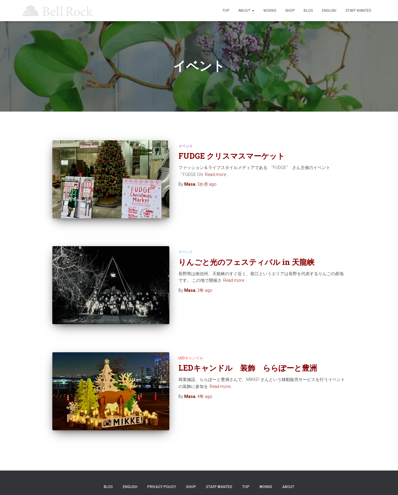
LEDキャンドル (190, 342)
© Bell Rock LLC (199, 481)
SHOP (290, 10)
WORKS (269, 10)
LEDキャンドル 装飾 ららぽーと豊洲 (251, 352)
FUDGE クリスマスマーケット (231, 156)
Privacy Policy (161, 466)
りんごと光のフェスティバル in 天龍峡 (246, 254)
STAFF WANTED (358, 10)
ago (207, 184)
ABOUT (246, 10)
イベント (185, 146)
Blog (308, 10)
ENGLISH (329, 10)
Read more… (217, 174)
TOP (225, 10)
